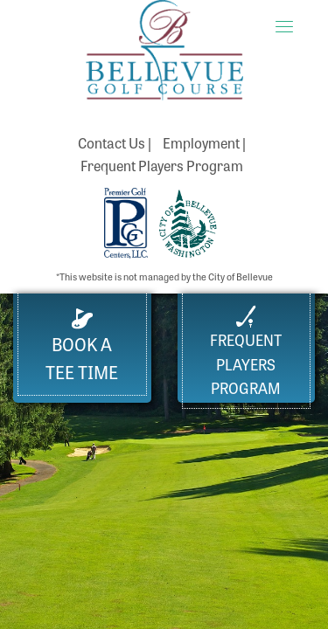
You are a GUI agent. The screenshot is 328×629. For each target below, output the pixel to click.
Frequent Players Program (161, 165)
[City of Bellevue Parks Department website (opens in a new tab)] (187, 221)
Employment (201, 142)
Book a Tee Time (81, 346)
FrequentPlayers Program (246, 351)
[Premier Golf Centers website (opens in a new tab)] (127, 221)
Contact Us (111, 142)
